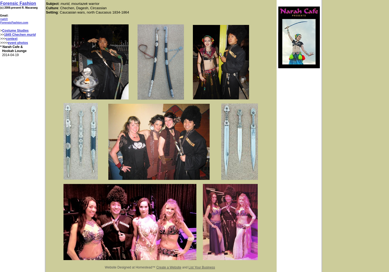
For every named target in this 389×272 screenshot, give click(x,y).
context (12, 39)
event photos (18, 43)
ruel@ (4, 19)
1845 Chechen (15, 35)
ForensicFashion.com (14, 22)
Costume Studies (15, 31)
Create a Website (169, 267)
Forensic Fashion (18, 3)
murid (31, 35)
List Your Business (202, 267)
